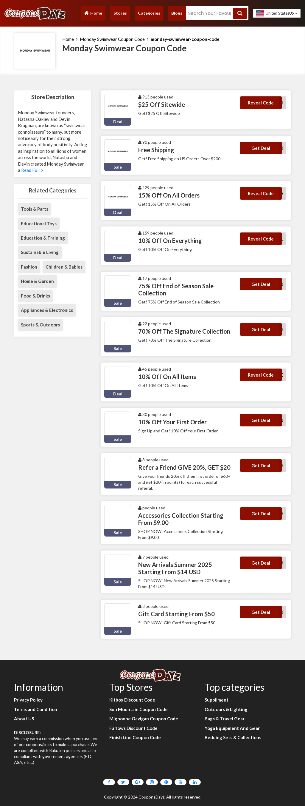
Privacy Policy (28, 699)
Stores (120, 13)
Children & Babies (64, 266)
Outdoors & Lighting (226, 709)
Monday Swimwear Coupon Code (112, 39)
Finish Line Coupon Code (135, 737)
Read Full (31, 170)
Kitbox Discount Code (132, 699)
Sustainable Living (40, 252)
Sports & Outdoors (40, 324)
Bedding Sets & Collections (233, 737)
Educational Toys (39, 223)
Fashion (29, 266)
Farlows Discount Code (133, 728)
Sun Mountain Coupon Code (138, 709)
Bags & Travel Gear (225, 718)
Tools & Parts (34, 209)
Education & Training (43, 238)
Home (93, 14)
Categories (149, 13)
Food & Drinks (35, 295)
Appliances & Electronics (47, 310)
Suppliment (216, 699)
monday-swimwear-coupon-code (185, 39)
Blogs (176, 13)
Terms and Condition (35, 709)
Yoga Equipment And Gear (232, 728)
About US (24, 718)
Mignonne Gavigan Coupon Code (143, 718)
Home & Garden (37, 281)
